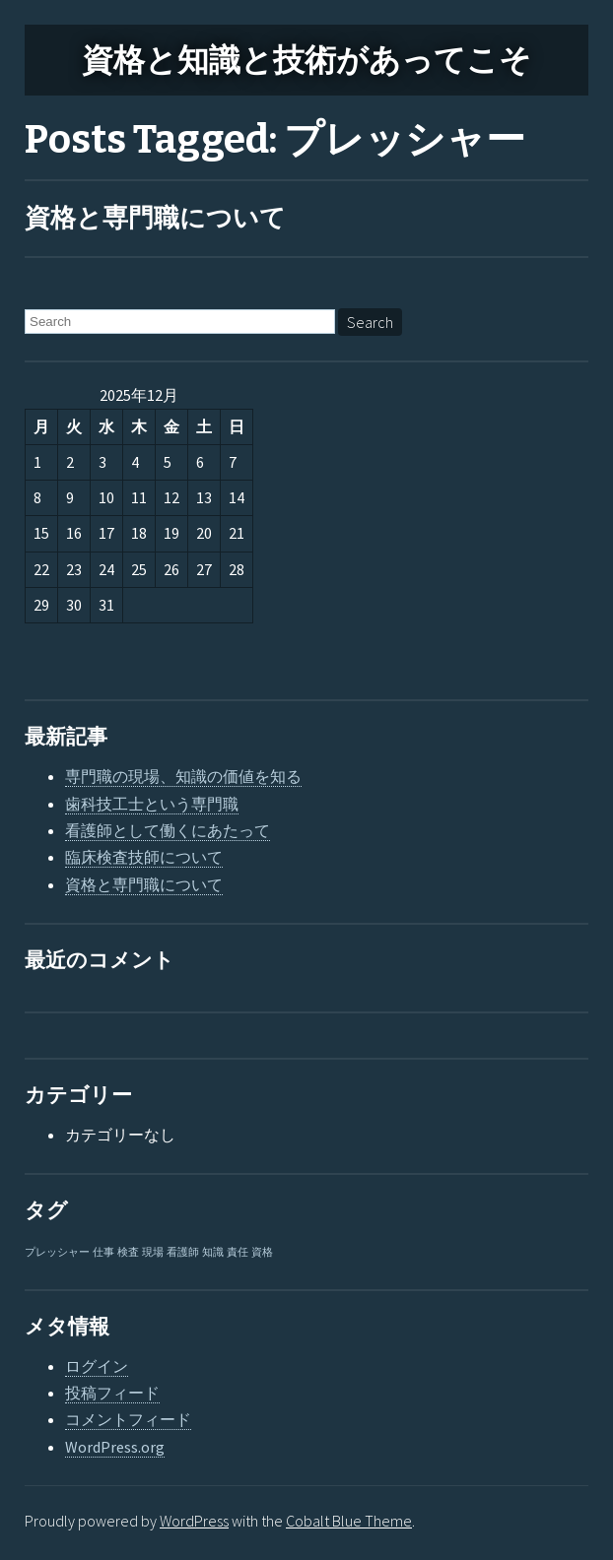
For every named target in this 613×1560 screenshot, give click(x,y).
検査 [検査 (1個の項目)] (128, 1252)
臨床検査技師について (144, 857)
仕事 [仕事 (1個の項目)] (103, 1252)
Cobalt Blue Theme (349, 1520)
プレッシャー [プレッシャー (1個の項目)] (57, 1252)
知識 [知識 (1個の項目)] (213, 1252)
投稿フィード (112, 1392)
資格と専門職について (155, 218)
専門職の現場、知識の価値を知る (183, 776)
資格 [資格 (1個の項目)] (262, 1252)
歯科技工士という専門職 (151, 803)
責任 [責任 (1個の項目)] (237, 1252)
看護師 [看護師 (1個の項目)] (183, 1252)
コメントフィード (128, 1419)
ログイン (96, 1366)
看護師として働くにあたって (167, 830)
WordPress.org (115, 1447)
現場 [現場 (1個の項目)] (153, 1252)
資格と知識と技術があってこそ (306, 60)
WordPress (194, 1520)
